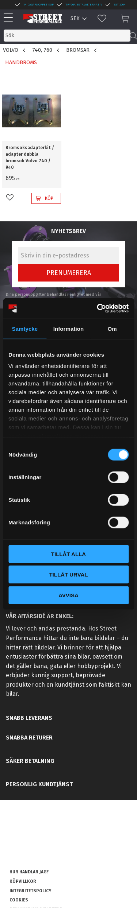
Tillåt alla (68, 554)
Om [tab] (112, 328)
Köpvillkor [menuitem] (22, 881)
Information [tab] (68, 328)
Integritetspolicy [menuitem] (30, 890)
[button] (10, 18)
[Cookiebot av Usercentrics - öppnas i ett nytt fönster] (97, 308)
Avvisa (68, 595)
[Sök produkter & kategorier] (67, 36)
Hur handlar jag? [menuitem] (29, 871)
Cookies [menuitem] (18, 900)
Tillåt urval (68, 574)
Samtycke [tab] (25, 328)
